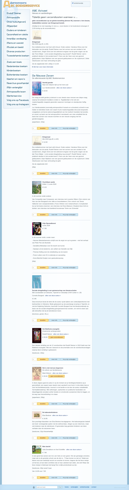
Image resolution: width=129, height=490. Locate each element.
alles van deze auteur (64, 88)
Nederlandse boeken (17, 66)
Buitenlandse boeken (17, 74)
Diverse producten (16, 51)
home (67, 487)
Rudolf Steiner (14, 13)
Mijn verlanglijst (14, 87)
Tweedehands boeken (18, 55)
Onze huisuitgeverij (16, 21)
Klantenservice (14, 96)
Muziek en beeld (15, 47)
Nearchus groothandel (18, 83)
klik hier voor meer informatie (42, 67)
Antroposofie (13, 17)
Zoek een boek (14, 62)
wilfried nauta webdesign (120, 487)
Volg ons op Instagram (18, 104)
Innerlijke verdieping (16, 38)
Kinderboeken (14, 70)
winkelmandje (84, 487)
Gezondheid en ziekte (17, 34)
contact (93, 487)
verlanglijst (74, 487)
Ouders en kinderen (16, 30)
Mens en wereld (15, 43)
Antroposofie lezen (16, 91)
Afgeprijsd (12, 26)
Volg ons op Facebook (18, 100)
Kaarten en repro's (16, 79)
